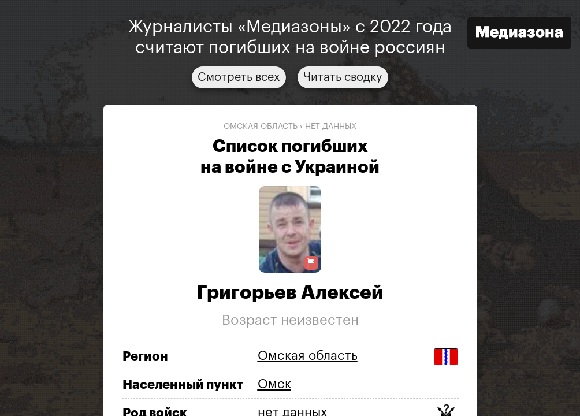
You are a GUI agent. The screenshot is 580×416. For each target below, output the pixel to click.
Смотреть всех (239, 77)
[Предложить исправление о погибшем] (311, 263)
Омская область (261, 126)
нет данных (330, 126)
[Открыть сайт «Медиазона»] (519, 34)
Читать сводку (342, 77)
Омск (274, 384)
